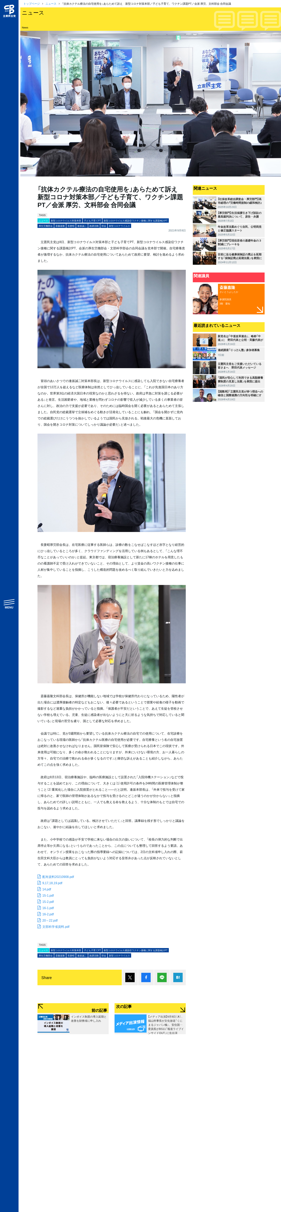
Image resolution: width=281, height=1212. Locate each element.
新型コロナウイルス (119, 226)
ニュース (50, 3)
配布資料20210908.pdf (58, 876)
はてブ (178, 977)
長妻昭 (71, 226)
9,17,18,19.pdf (52, 882)
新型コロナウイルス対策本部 (66, 220)
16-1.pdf (48, 907)
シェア (146, 977)
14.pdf (46, 889)
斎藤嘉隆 (60, 226)
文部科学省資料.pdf (55, 926)
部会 (103, 226)
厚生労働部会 (46, 226)
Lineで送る (162, 977)
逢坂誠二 (82, 226)
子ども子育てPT (92, 220)
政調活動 (94, 226)
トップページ (31, 3)
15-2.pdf (48, 901)
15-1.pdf (48, 895)
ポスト (130, 977)
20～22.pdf (50, 920)
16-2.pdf (48, 914)
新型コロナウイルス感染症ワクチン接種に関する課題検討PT (135, 220)
